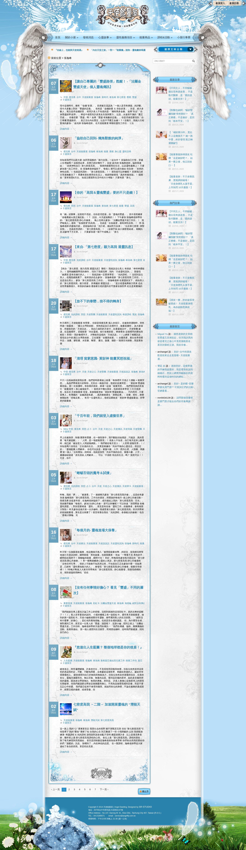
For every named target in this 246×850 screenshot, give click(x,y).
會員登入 (220, 3)
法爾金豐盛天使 (108, 603)
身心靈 (118, 151)
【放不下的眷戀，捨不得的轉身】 (98, 301)
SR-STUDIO (145, 806)
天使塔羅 (127, 429)
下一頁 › (104, 789)
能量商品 (146, 37)
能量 (106, 151)
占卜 (89, 429)
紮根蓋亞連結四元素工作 (113, 660)
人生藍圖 (68, 660)
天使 (84, 371)
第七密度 (121, 97)
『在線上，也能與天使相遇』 (69, 50)
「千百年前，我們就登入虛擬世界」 (99, 416)
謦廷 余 (161, 365)
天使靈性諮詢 (110, 260)
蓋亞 (140, 660)
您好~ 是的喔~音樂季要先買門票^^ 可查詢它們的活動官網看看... (176, 387)
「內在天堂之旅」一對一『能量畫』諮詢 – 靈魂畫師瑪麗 (118, 50)
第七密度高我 (107, 720)
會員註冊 (234, 3)
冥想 (73, 206)
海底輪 (128, 603)
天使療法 (81, 543)
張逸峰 (97, 97)
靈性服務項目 (125, 37)
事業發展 (68, 603)
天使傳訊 (117, 429)
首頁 (57, 37)
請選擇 (176, 49)
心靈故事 (105, 37)
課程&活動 (164, 37)
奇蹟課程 (127, 314)
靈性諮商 (126, 151)
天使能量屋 (87, 97)
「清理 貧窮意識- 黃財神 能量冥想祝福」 (103, 358)
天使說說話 (124, 371)
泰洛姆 (112, 97)
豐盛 (134, 97)
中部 (66, 97)
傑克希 (72, 97)
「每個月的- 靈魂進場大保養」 (95, 530)
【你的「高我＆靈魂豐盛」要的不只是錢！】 (106, 192)
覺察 (129, 97)
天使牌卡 (126, 486)
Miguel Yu (163, 334)
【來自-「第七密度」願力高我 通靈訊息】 (104, 247)
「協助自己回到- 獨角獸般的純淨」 (99, 138)
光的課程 (81, 260)
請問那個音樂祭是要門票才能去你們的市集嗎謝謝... (175, 401)
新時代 (105, 97)
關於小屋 (71, 37)
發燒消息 (88, 37)
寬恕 (134, 314)
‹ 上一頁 (55, 789)
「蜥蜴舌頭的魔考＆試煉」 (93, 473)
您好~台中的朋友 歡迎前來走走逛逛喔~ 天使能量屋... (175, 355)
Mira (66, 429)
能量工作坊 (131, 660)
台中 (79, 97)
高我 (132, 206)
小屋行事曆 (183, 37)
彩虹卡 (96, 603)
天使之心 (91, 371)
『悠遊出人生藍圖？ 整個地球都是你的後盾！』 (108, 647)
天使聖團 (90, 314)
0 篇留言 (67, 99)
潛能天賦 (95, 720)
